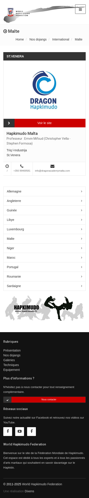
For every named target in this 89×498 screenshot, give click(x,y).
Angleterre (14, 201)
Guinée (12, 210)
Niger (10, 248)
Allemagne (14, 191)
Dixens (29, 491)
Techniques (11, 365)
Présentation (12, 350)
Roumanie (14, 276)
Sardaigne (14, 286)
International (60, 39)
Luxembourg (15, 229)
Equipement (11, 370)
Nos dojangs (38, 39)
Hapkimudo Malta (22, 133)
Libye (10, 220)
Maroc (11, 257)
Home (20, 39)
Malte (78, 39)
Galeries (9, 360)
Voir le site (44, 123)
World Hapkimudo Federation (42, 484)
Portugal (12, 267)
